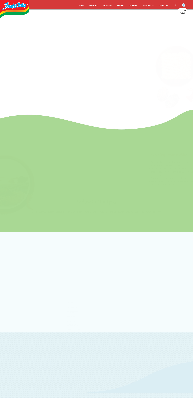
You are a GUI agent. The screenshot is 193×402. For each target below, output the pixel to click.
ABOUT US (93, 5)
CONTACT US (148, 5)
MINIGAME (163, 5)
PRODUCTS (107, 5)
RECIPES (120, 5)
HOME (81, 5)
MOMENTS (133, 5)
